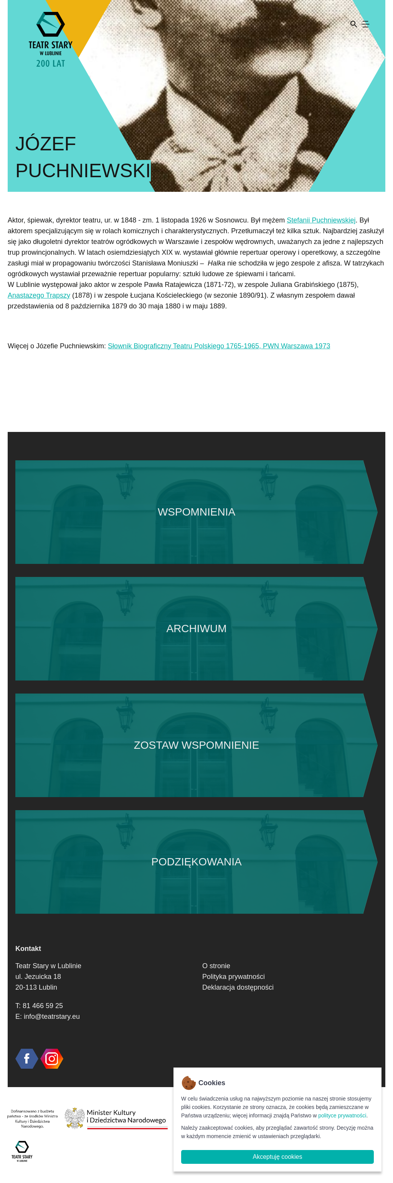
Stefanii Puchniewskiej (321, 220)
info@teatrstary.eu (52, 1016)
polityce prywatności (342, 1115)
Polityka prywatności (233, 976)
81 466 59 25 (43, 1006)
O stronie (216, 966)
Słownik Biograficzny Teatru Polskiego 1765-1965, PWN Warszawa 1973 (219, 346)
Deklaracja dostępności (238, 987)
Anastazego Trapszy (39, 295)
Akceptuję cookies (277, 1156)
